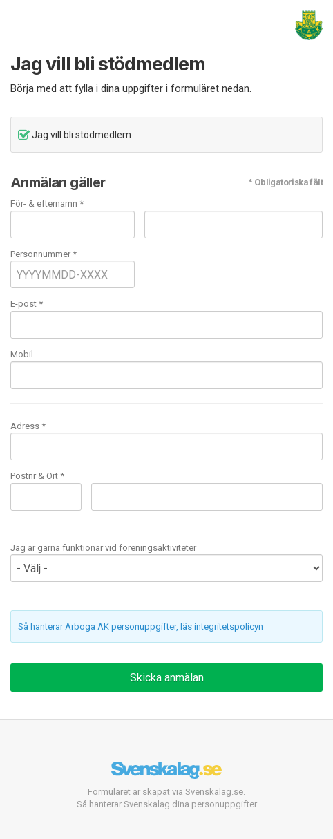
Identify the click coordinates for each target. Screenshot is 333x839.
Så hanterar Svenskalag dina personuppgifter (167, 804)
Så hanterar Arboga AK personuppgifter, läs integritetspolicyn (140, 626)
